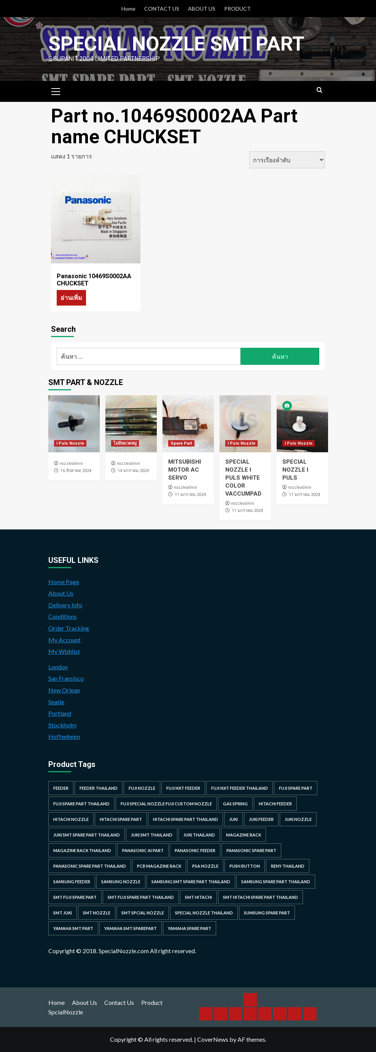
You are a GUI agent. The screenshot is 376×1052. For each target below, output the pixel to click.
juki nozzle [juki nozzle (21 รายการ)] (298, 819)
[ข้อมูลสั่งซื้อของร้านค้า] (287, 159)
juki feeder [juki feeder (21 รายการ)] (261, 819)
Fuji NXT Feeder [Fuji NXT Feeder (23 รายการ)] (183, 788)
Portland (59, 713)
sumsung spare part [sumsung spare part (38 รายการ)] (267, 912)
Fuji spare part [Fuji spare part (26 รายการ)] (295, 788)
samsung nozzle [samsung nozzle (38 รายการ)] (120, 881)
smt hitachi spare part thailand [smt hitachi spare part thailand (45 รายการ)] (260, 897)
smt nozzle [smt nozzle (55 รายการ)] (96, 912)
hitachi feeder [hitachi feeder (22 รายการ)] (275, 803)
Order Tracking (68, 628)
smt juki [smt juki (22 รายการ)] (62, 912)
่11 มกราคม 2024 (190, 494)
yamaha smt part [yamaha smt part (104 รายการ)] (73, 928)
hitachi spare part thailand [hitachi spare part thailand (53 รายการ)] (185, 819)
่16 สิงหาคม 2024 (76, 470)
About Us (60, 593)
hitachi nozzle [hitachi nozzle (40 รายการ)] (71, 819)
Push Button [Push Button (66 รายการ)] (244, 865)
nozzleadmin (71, 463)
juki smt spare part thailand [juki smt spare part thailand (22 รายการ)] (86, 834)
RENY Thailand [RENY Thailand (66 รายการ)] (287, 865)
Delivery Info (65, 604)
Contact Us (119, 1002)
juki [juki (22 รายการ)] (233, 819)
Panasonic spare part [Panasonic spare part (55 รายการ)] (251, 850)
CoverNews (212, 1039)
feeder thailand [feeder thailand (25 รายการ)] (99, 788)
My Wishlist (64, 651)
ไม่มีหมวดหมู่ (125, 443)
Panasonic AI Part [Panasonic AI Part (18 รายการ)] (143, 850)
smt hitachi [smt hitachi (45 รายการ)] (198, 897)
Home (128, 8)
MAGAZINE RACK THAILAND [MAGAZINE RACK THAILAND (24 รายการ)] (82, 850)
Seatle (56, 701)
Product (152, 1002)
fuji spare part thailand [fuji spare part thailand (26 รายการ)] (81, 803)
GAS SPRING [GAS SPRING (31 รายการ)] (235, 803)
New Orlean (64, 690)
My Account (64, 639)
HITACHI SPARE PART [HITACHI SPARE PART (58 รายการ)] (121, 819)
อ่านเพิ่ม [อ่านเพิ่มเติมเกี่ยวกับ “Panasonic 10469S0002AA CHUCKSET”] (71, 297)
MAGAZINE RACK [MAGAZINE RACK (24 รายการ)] (243, 834)
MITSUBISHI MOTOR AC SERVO (184, 469)
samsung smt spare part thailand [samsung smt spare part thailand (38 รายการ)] (190, 881)
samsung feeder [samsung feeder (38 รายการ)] (71, 881)
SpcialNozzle (65, 1012)
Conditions (62, 616)
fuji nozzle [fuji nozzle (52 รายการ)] (142, 788)
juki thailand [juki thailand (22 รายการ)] (199, 834)
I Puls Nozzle (70, 443)
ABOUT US (201, 8)
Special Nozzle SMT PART (176, 43)
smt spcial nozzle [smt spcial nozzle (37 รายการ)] (142, 912)
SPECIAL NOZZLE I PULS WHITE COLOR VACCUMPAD (243, 477)
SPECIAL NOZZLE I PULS (295, 469)
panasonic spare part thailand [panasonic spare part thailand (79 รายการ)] (89, 865)
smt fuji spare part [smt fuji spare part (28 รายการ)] (75, 897)
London (58, 666)
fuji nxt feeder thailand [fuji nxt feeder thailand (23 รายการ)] (239, 788)
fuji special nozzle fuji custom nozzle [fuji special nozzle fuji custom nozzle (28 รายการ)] (166, 803)
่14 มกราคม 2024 (133, 470)
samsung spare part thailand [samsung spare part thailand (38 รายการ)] (275, 881)
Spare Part (181, 443)
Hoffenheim (64, 736)
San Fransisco (66, 678)
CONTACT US (161, 8)
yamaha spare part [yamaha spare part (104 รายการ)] (189, 928)
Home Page (63, 581)
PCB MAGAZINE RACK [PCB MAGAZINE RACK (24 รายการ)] (159, 865)
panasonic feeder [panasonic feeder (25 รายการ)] (195, 850)
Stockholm (62, 725)
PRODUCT (237, 8)
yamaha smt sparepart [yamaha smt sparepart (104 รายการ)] (130, 928)
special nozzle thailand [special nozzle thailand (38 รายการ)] (204, 912)
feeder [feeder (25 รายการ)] (61, 788)
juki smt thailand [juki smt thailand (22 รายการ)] (151, 834)
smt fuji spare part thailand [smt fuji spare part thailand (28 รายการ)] (141, 897)
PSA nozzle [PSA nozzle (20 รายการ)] (205, 865)
